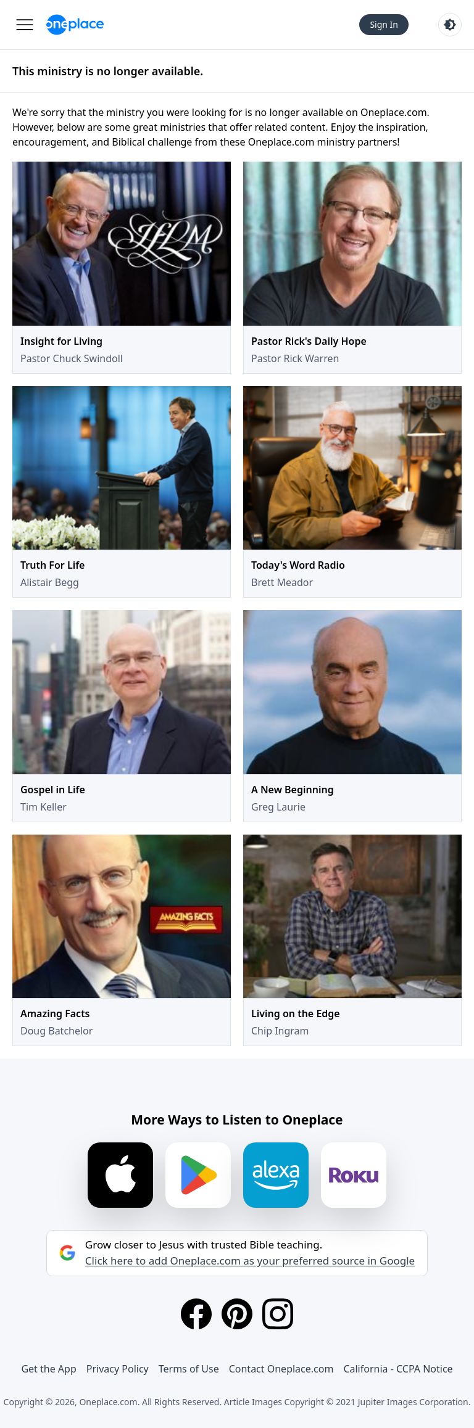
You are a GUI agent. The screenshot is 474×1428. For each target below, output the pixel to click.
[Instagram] (277, 1313)
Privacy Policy (117, 1369)
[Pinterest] (237, 1313)
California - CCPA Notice (397, 1369)
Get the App (48, 1369)
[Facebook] (196, 1313)
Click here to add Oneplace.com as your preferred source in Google (250, 1261)
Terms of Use (189, 1369)
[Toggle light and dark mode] (450, 24)
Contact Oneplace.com (281, 1369)
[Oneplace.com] (75, 24)
